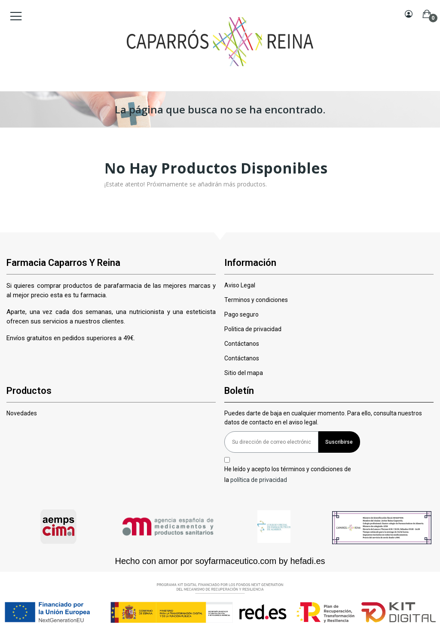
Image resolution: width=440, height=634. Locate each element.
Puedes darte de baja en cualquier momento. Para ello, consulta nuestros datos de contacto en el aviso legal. (323, 418)
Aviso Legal (239, 285)
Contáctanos (241, 343)
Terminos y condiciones (256, 299)
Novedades (21, 413)
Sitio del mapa (243, 372)
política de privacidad (258, 479)
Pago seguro (241, 314)
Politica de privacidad (252, 329)
